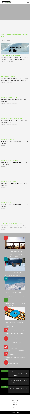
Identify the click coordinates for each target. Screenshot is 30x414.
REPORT (8, 40)
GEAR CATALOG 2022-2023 (12, 103)
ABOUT (15, 398)
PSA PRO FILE (9, 82)
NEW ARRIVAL (15, 400)
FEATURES (15, 402)
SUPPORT (15, 404)
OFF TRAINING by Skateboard (5, 378)
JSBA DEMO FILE (10, 61)
